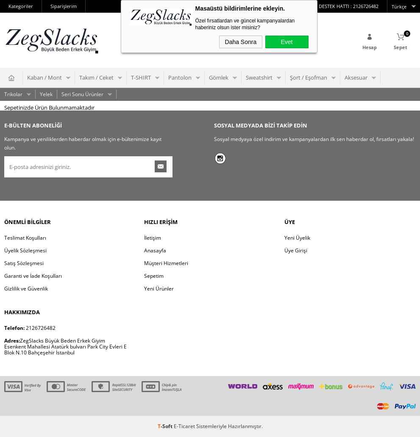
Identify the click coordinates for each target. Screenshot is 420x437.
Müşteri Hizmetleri (166, 263)
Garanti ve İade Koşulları (33, 275)
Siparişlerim (63, 6)
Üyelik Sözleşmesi (25, 250)
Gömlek (218, 77)
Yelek (46, 94)
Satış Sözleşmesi (24, 263)
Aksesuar (356, 77)
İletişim (152, 237)
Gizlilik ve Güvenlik (26, 288)
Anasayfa (155, 250)
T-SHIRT (141, 77)
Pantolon (180, 77)
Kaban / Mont (44, 77)
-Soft (166, 426)
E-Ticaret (184, 426)
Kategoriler (20, 6)
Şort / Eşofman (308, 77)
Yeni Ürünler (159, 288)
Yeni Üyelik (297, 237)
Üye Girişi (295, 250)
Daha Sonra (241, 42)
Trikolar (13, 94)
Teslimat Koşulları (25, 237)
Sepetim (154, 275)
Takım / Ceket (96, 77)
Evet (286, 42)
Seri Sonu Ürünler (82, 94)
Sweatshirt (259, 77)
